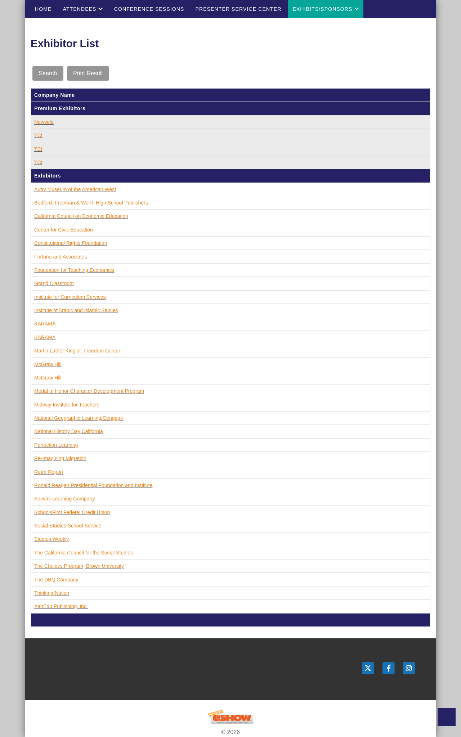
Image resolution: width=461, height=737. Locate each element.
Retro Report (48, 472)
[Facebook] (389, 668)
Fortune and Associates (60, 257)
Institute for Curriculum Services (70, 297)
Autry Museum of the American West (75, 189)
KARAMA (44, 324)
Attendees (83, 9)
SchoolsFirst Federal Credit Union (72, 512)
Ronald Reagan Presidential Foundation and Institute (93, 485)
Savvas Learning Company (64, 499)
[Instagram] (409, 668)
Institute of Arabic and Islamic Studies (76, 310)
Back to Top (447, 717)
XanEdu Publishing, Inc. (61, 606)
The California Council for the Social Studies (83, 553)
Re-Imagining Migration (60, 458)
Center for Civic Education (63, 230)
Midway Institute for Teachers (66, 405)
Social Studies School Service (67, 526)
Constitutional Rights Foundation (70, 243)
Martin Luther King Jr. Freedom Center (77, 351)
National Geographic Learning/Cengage (78, 418)
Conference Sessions (149, 9)
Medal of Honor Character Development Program (89, 391)
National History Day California (68, 431)
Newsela (44, 122)
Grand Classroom (54, 283)
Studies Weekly (51, 539)
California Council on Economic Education (81, 216)
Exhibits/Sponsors (325, 9)
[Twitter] (368, 668)
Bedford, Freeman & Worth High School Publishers (91, 203)
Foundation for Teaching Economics (74, 270)
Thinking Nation (51, 593)
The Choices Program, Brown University (79, 566)
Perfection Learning (56, 445)
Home (43, 9)
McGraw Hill (47, 364)
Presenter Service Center (238, 9)
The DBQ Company (56, 580)
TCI (38, 135)
